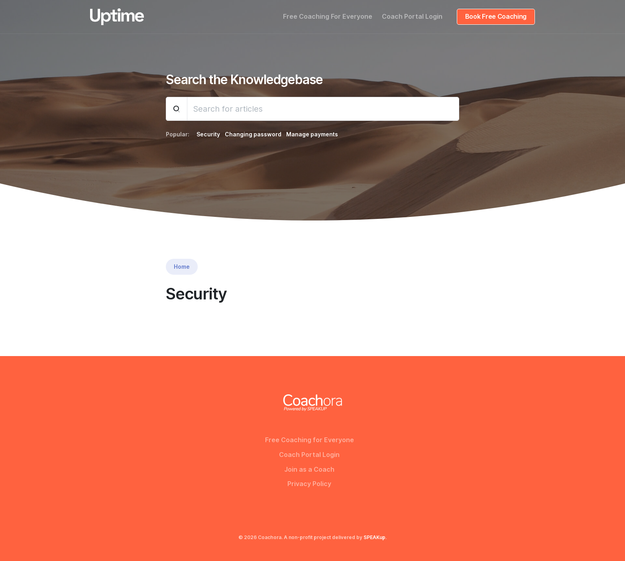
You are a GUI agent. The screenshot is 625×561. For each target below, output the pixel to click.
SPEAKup (374, 537)
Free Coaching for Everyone (309, 440)
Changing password (253, 134)
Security (208, 134)
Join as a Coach (309, 469)
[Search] (323, 109)
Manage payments (312, 134)
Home (182, 267)
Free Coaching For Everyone (327, 16)
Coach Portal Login (412, 16)
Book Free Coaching (496, 16)
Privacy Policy (309, 484)
